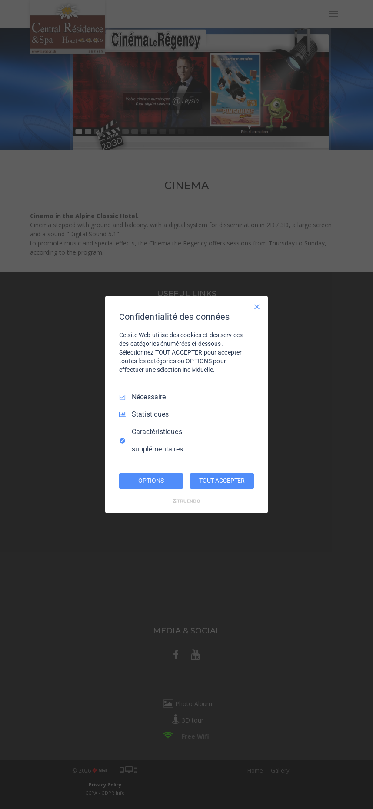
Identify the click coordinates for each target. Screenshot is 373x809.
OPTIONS (150, 480)
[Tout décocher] (257, 307)
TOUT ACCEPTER (222, 480)
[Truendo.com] (186, 500)
